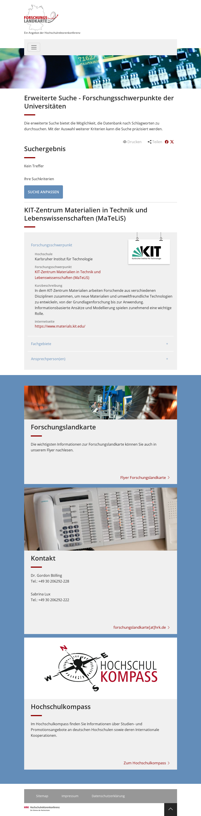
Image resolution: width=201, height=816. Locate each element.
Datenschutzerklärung (108, 796)
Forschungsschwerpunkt (51, 245)
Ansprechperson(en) (48, 358)
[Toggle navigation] (34, 47)
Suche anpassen (43, 192)
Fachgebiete (41, 343)
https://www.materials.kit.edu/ (60, 326)
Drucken (132, 141)
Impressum (70, 796)
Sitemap (42, 796)
